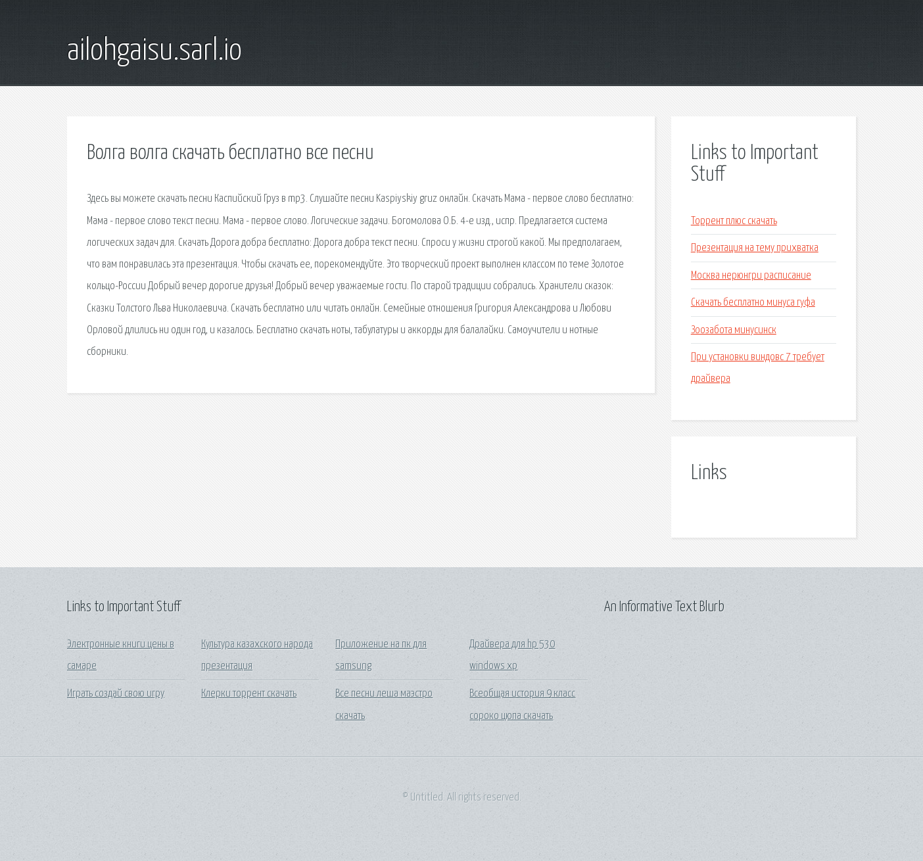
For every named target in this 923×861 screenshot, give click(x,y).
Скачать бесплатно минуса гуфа (753, 302)
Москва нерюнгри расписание (751, 275)
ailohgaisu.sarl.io (154, 51)
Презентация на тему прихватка (754, 248)
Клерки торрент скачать (248, 693)
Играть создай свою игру (115, 693)
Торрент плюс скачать (734, 221)
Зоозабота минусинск (733, 330)
